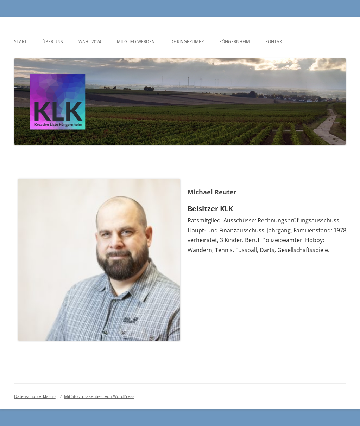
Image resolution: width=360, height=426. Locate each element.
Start (20, 42)
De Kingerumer (187, 42)
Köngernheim (234, 42)
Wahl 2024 (89, 42)
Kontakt (274, 42)
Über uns (52, 42)
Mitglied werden (136, 42)
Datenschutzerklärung (36, 396)
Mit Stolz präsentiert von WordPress (99, 396)
